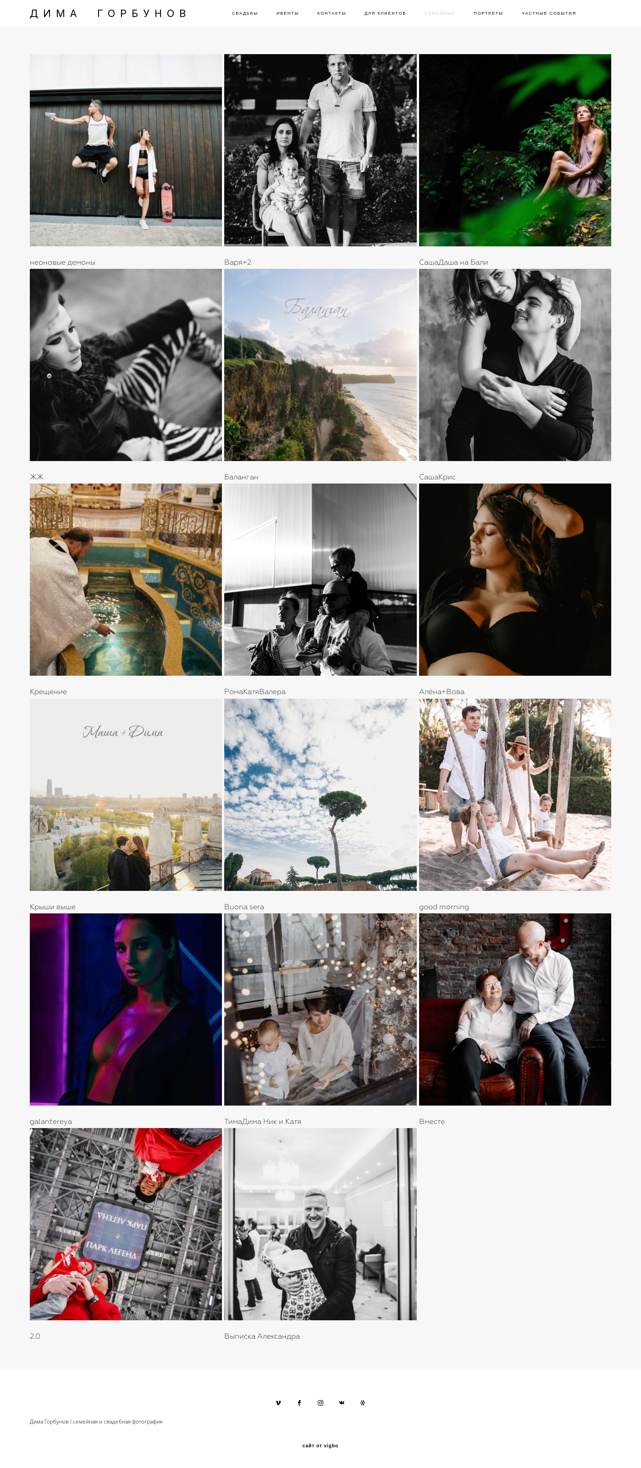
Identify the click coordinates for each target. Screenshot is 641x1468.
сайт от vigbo (320, 1446)
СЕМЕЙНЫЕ (440, 13)
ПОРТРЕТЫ (488, 13)
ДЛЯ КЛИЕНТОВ (385, 13)
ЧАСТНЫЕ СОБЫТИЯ (549, 13)
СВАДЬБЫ (245, 13)
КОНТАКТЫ (331, 13)
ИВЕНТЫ (287, 13)
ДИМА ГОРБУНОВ (110, 13)
